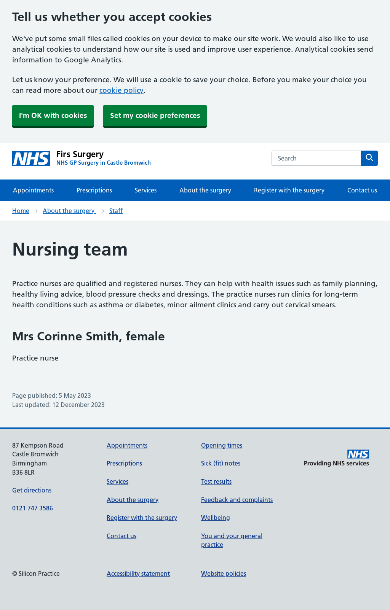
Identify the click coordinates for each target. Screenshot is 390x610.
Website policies (223, 573)
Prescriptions (94, 190)
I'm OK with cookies (53, 115)
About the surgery (205, 190)
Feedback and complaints (237, 500)
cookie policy (121, 90)
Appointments (33, 190)
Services (146, 190)
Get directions (31, 490)
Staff (116, 210)
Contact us (362, 190)
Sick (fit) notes (220, 463)
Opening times (221, 445)
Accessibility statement (138, 573)
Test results (216, 481)
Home (20, 210)
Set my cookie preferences (155, 115)
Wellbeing (215, 517)
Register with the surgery (289, 190)
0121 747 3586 (32, 508)
